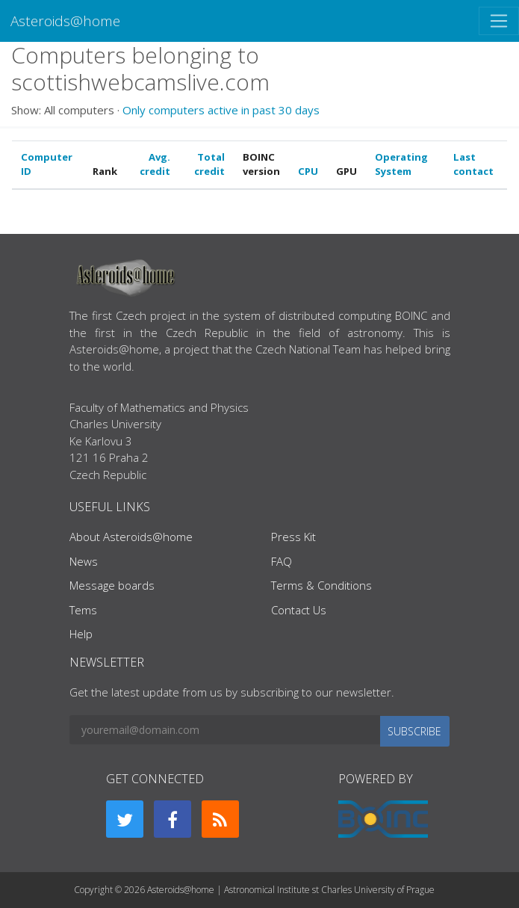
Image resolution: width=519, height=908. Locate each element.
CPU (308, 171)
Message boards (112, 585)
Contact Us (298, 609)
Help (81, 633)
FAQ (281, 561)
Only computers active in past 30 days (221, 109)
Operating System (401, 164)
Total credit (209, 164)
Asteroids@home (65, 20)
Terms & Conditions (321, 585)
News (83, 561)
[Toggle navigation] (499, 21)
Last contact (473, 164)
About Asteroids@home (131, 536)
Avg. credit (155, 164)
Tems (83, 609)
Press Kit (293, 536)
